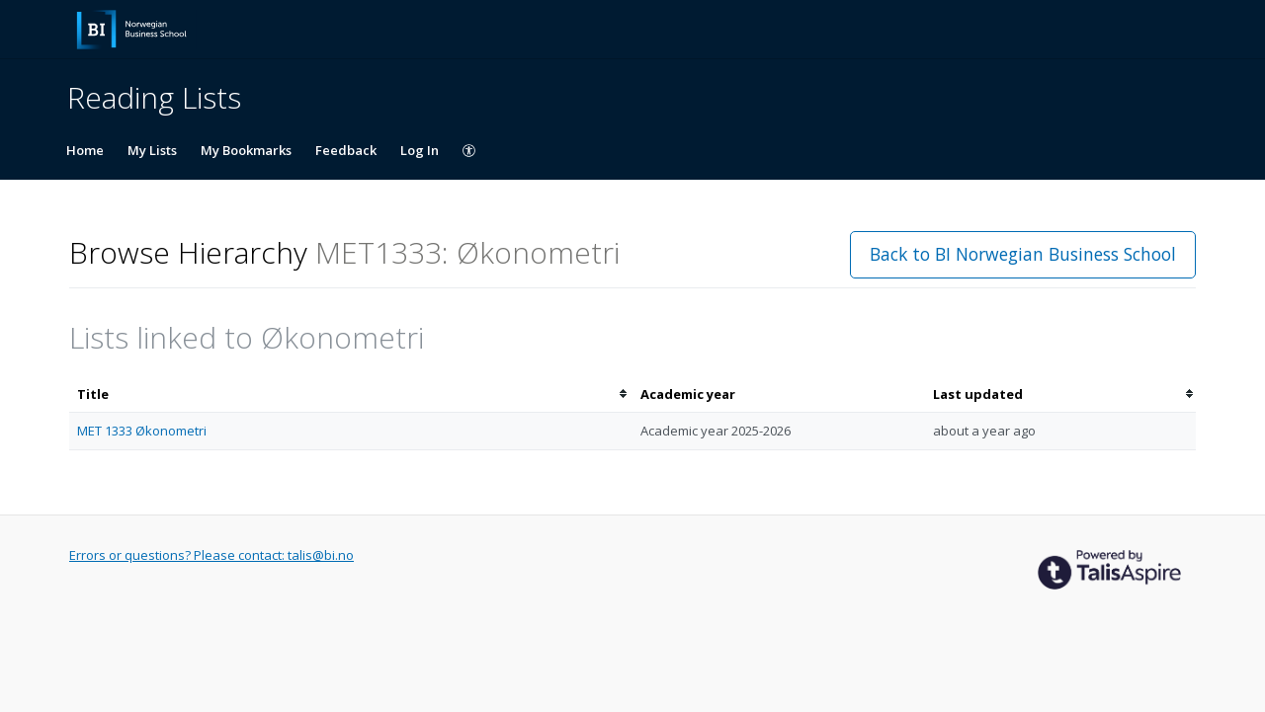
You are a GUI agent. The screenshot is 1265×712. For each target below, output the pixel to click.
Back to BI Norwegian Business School (1023, 254)
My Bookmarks (246, 150)
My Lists (152, 150)
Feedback (346, 150)
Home (85, 150)
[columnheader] (350, 394)
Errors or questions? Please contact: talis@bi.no (211, 555)
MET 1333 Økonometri (142, 430)
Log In (419, 150)
